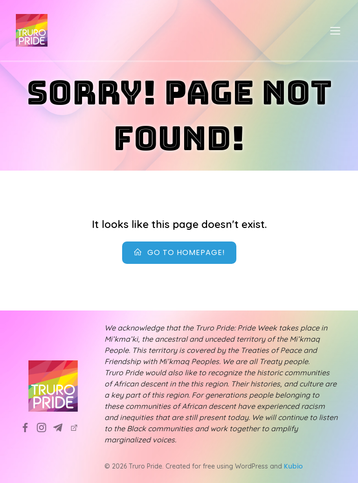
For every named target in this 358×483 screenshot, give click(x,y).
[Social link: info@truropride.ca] (61, 427)
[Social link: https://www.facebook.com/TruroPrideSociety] (29, 427)
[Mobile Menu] (335, 30)
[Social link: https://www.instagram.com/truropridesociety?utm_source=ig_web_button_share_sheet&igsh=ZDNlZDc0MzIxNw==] (45, 427)
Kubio (293, 466)
